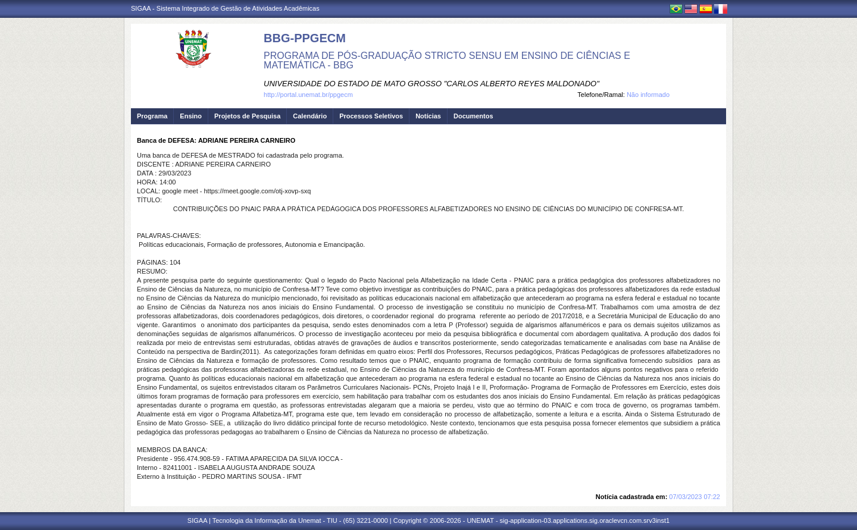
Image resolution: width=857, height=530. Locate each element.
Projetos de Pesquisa (247, 116)
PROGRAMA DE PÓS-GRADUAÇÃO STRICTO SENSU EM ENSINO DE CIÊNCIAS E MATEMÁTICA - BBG (447, 60)
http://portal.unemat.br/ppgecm (308, 94)
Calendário (310, 116)
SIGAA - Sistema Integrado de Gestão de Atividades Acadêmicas (225, 8)
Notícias (428, 116)
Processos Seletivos (371, 116)
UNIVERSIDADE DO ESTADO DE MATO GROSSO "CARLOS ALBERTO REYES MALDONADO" (431, 83)
